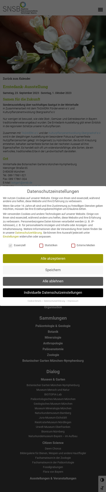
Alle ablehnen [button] (53, 278)
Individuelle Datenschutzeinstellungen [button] (53, 290)
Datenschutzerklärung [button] (55, 298)
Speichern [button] (53, 267)
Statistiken (48, 242)
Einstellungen (11, 233)
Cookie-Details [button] (35, 298)
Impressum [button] (72, 298)
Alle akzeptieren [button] (53, 255)
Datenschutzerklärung (28, 229)
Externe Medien (83, 242)
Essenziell (16, 242)
